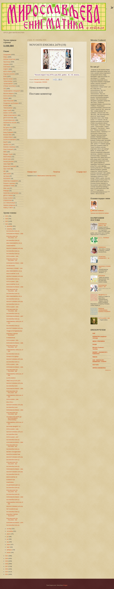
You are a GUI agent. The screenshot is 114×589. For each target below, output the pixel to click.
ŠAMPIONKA (10, 482)
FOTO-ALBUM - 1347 (12, 437)
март (8, 547)
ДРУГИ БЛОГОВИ (8, 117)
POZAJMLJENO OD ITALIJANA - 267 (12, 346)
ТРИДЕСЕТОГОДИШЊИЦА (14, 331)
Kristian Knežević (8, 198)
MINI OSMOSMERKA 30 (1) (14, 296)
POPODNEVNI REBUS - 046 (102, 224)
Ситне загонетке (8, 96)
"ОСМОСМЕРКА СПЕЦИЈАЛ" (11, 91)
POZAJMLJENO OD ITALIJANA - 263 (12, 445)
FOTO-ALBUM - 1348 (12, 429)
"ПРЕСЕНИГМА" (8, 108)
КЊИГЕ (5, 142)
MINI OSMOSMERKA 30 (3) (14, 243)
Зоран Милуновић (8, 100)
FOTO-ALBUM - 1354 (12, 256)
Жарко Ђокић (7, 110)
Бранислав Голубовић (9, 166)
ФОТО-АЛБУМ (7, 71)
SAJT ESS (95, 364)
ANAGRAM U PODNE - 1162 (14, 268)
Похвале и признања (9, 183)
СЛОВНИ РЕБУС (8, 137)
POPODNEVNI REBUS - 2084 (14, 388)
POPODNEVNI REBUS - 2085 (14, 367)
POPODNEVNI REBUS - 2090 (14, 233)
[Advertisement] (57, 154)
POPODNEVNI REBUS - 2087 (14, 316)
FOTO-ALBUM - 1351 (12, 340)
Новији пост (32, 172)
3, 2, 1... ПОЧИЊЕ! (103, 237)
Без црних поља (8, 127)
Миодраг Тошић (7, 154)
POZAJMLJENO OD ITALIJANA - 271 (12, 237)
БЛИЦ (5, 76)
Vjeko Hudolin (7, 173)
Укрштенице (6, 62)
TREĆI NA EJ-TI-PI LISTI (13, 380)
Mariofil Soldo (7, 159)
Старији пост (81, 172)
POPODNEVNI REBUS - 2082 (14, 442)
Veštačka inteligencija (9, 205)
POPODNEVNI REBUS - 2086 (14, 343)
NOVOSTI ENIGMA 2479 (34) (14, 248)
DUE (94, 333)
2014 (6, 574)
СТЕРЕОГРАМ (7, 200)
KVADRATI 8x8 (10, 479)
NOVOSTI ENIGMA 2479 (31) (14, 328)
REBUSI (95, 357)
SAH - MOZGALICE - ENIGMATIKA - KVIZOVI (99, 360)
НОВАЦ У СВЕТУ (8, 207)
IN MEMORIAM (10, 337)
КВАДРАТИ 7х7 (102, 294)
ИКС (4, 171)
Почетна (56, 172)
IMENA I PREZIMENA (99, 341)
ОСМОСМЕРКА (10, 245)
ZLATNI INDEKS (11, 378)
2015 (6, 571)
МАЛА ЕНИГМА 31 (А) (12, 284)
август (9, 534)
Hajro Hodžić (6, 168)
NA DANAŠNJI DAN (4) (12, 487)
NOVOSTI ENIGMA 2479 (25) (14, 471)
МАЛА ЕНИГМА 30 (11, 477)
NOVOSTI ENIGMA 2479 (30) (14, 359)
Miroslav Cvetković (98, 210)
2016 (6, 569)
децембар (10, 226)
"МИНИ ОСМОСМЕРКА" (10, 115)
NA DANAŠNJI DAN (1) (12, 251)
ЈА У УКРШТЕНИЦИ (9, 203)
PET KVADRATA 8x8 (12, 509)
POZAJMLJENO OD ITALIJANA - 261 (12, 490)
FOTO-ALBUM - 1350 (12, 364)
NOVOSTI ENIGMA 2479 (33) (14, 276)
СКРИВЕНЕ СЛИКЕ (8, 185)
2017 (6, 566)
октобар (9, 528)
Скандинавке (38, 82)
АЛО (4, 88)
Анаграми (6, 64)
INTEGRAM (101, 275)
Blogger (65, 585)
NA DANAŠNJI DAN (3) (12, 231)
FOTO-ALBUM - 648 (104, 318)
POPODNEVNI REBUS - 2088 (14, 287)
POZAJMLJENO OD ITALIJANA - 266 (12, 370)
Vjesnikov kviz (7, 144)
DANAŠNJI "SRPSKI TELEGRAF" (12, 334)
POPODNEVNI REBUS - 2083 (14, 410)
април (9, 544)
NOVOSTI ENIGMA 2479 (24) (14, 506)
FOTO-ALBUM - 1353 (12, 281)
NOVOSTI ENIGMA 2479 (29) (14, 383)
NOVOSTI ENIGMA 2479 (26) (14, 457)
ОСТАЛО (6, 130)
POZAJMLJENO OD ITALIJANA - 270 (12, 259)
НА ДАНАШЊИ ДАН (9, 120)
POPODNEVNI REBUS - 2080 (14, 497)
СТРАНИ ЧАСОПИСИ (9, 86)
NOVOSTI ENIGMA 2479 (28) (14, 404)
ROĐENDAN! (102, 247)
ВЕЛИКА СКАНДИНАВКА (13, 452)
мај (8, 542)
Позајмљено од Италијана (10, 103)
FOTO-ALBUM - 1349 (12, 399)
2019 (6, 561)
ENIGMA (44, 82)
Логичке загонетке (8, 161)
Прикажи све (108, 370)
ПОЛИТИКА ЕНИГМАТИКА (11, 193)
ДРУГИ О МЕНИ (8, 195)
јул (8, 536)
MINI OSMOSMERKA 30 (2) (14, 271)
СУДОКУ (5, 69)
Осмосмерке (7, 66)
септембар (10, 531)
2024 (6, 218)
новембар (10, 229)
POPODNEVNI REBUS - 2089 (14, 263)
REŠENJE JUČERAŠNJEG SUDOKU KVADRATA (104, 310)
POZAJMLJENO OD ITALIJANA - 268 (12, 310)
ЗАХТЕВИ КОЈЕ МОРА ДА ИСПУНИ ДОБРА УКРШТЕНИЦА (13, 418)
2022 (6, 224)
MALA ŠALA (9, 402)
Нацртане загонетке (9, 74)
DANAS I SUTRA (8, 113)
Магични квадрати (8, 93)
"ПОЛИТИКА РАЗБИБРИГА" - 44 (103, 257)
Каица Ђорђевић (8, 132)
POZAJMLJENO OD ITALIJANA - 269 (12, 290)
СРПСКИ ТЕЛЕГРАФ (9, 59)
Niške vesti (6, 188)
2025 (6, 216)
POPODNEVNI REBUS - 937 (102, 286)
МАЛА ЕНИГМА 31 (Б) (12, 273)
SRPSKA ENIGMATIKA (99, 368)
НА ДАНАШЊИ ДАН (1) (13, 485)
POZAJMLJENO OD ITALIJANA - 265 (12, 391)
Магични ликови (8, 79)
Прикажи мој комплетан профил (100, 213)
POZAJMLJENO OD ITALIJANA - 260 (12, 519)
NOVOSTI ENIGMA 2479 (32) (14, 301)
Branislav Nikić (7, 134)
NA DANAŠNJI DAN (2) (12, 240)
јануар (9, 552)
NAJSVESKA (7, 178)
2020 (6, 558)
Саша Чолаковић (8, 149)
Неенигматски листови (9, 122)
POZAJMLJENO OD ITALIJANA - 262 (12, 463)
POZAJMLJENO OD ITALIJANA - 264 (12, 413)
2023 (6, 221)
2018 (6, 563)
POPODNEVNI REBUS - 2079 (14, 522)
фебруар (9, 549)
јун (8, 539)
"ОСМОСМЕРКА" (8, 83)
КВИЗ (5, 151)
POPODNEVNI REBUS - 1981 (14, 469)
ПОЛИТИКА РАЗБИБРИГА (10, 181)
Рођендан (6, 190)
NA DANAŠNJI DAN (11, 386)
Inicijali (95, 344)
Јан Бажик (6, 176)
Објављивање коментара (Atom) (46, 175)
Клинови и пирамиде (9, 147)
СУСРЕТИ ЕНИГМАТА (9, 139)
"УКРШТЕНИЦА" (8, 81)
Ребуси (5, 57)
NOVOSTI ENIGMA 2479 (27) (14, 432)
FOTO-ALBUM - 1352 (12, 307)
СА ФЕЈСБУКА (10, 265)
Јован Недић (7, 164)
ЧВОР (5, 125)
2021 (6, 556)
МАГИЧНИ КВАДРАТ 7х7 (13, 426)
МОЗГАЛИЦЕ (7, 156)
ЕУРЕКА (5, 105)
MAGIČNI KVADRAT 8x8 (13, 454)
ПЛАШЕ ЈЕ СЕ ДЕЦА (12, 356)
